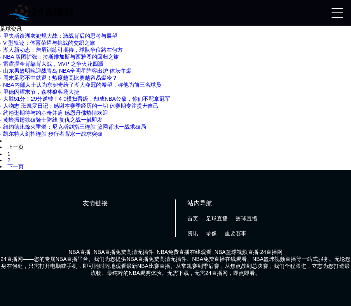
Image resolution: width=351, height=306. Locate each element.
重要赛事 (235, 233)
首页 (192, 218)
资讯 (192, 233)
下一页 (15, 166)
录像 (211, 233)
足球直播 (217, 218)
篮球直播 (246, 218)
